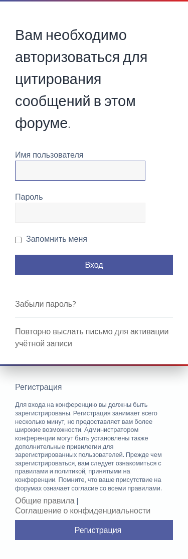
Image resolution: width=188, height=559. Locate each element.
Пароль (29, 197)
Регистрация (98, 530)
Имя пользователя (49, 155)
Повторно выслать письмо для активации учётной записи (92, 337)
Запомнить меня (51, 239)
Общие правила (45, 500)
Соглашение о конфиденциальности (82, 510)
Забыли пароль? (45, 304)
